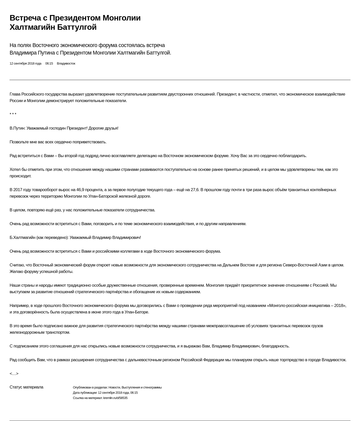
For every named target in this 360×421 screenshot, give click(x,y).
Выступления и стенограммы (142, 387)
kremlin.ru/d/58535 (115, 398)
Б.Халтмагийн (22, 237)
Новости (114, 387)
